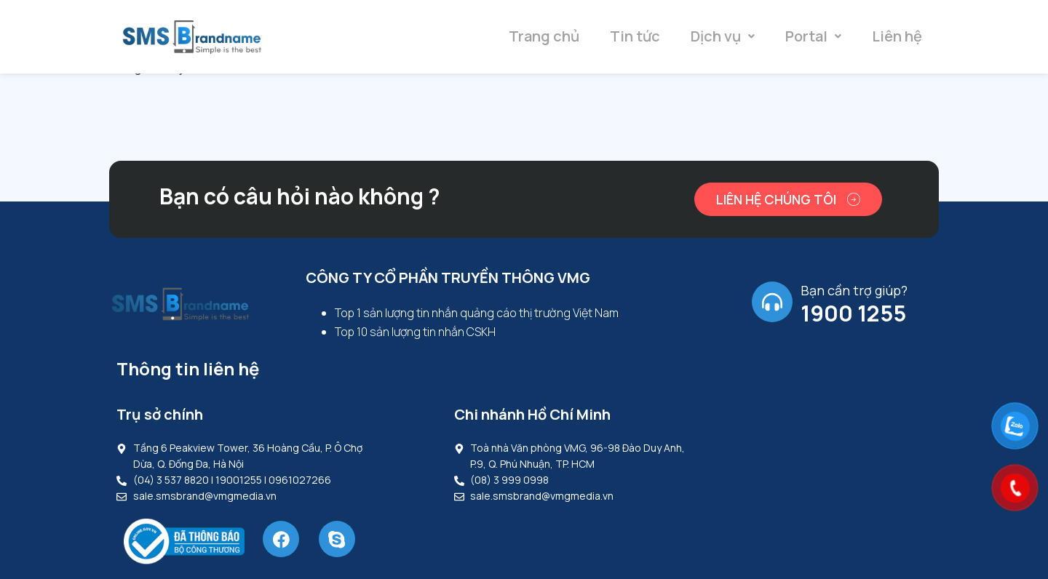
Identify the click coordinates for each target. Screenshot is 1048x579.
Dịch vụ (723, 36)
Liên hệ (897, 36)
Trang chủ (544, 36)
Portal (813, 36)
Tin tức (635, 36)
